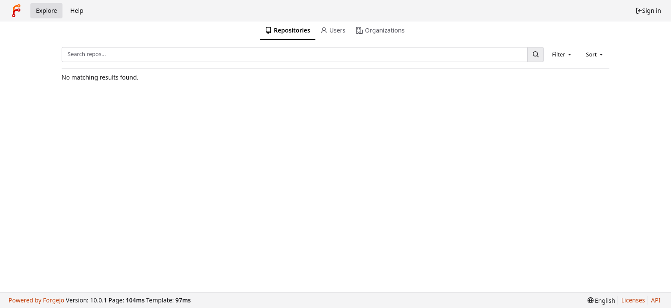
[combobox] (562, 54)
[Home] (16, 10)
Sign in (648, 10)
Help (76, 10)
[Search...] (535, 54)
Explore (46, 10)
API (655, 300)
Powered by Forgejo (36, 300)
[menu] (601, 300)
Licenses (633, 300)
